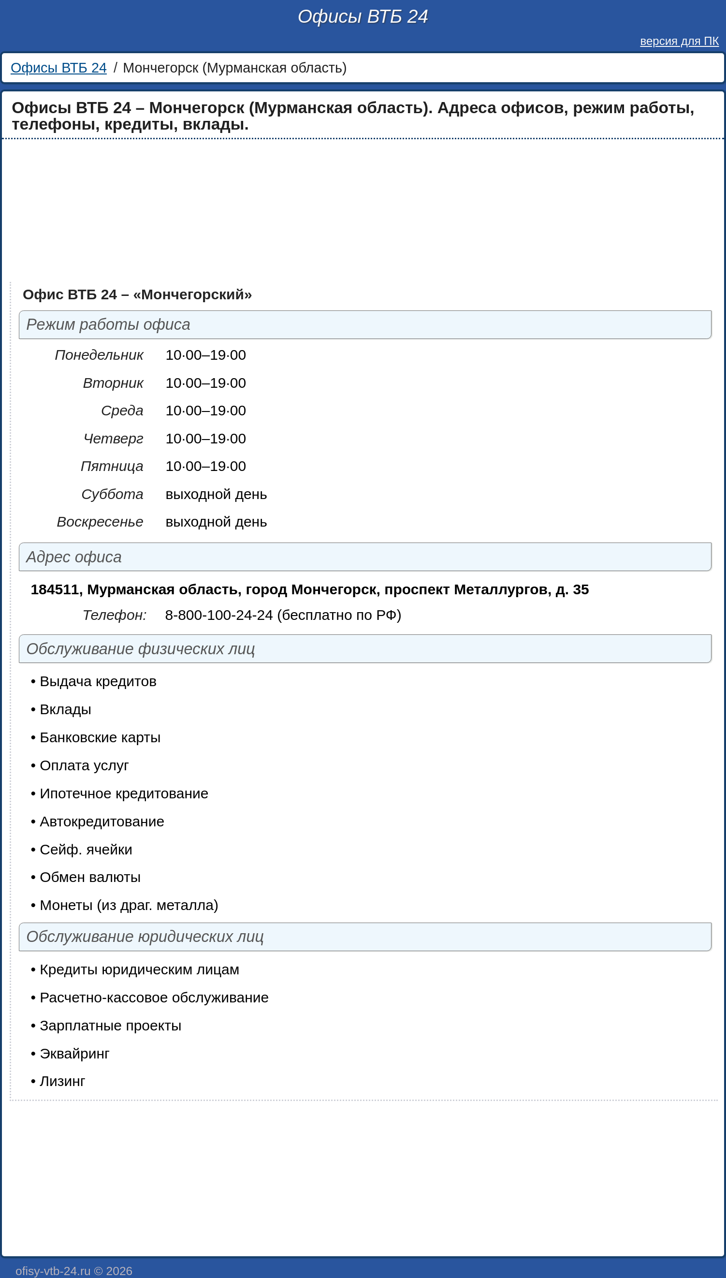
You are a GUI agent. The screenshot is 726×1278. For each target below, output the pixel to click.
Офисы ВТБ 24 (363, 16)
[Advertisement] (296, 211)
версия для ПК (679, 40)
